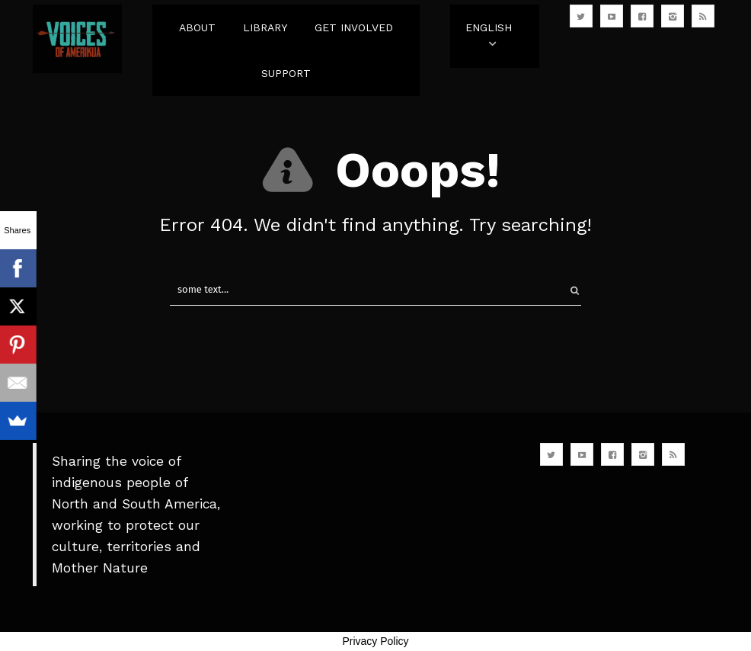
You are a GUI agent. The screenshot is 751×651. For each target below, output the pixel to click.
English (488, 27)
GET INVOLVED (354, 27)
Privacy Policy (375, 641)
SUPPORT (286, 73)
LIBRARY (265, 27)
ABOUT (197, 27)
